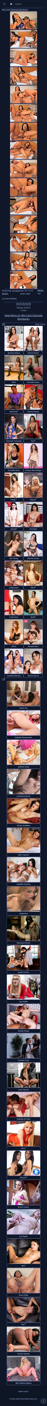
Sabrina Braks (33, 411)
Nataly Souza (23, 1031)
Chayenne (23, 913)
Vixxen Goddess (23, 825)
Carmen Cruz (23, 1060)
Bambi (14, 529)
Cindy (14, 499)
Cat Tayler (23, 1236)
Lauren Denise (23, 1354)
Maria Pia (24, 708)
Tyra (33, 440)
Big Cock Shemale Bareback (15, 9)
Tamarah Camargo (14, 441)
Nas (23, 1265)
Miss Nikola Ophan (24, 1383)
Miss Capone (23, 855)
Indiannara (14, 587)
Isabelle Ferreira (23, 884)
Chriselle (33, 529)
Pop (23, 1324)
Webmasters (23, 1391)
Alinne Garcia (33, 676)
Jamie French (23, 972)
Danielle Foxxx (33, 382)
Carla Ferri (13, 617)
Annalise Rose (14, 470)
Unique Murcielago (33, 470)
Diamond (14, 411)
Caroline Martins (14, 676)
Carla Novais (23, 1089)
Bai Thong (14, 558)
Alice (23, 1148)
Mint (14, 382)
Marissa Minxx (14, 353)
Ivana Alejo (23, 1295)
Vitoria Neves (33, 353)
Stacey (33, 499)
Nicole (23, 1177)
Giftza (13, 646)
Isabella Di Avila (23, 1119)
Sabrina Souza (33, 558)
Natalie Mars (33, 646)
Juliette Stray (23, 767)
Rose (33, 617)
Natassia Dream (23, 943)
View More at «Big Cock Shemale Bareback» (23, 317)
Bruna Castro (23, 1207)
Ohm (33, 587)
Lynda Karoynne (23, 796)
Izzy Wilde (23, 1001)
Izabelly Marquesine (23, 737)
